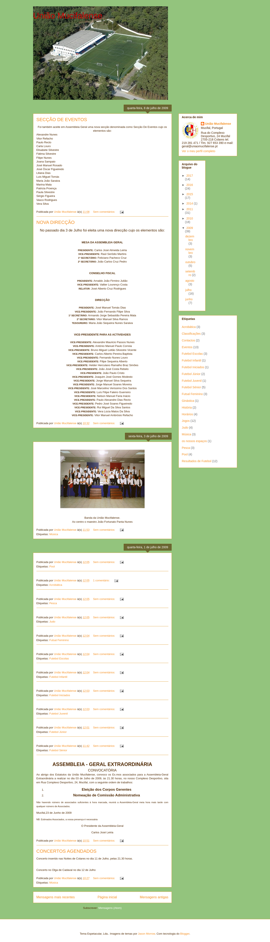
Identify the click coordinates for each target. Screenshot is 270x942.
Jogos (186, 420)
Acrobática (55, 584)
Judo (52, 621)
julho (188, 290)
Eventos (187, 347)
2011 (189, 209)
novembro (189, 251)
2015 (189, 194)
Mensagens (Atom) (110, 908)
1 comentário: (101, 580)
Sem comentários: (104, 211)
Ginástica (188, 400)
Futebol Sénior (58, 750)
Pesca (53, 603)
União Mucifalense (67, 15)
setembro (190, 273)
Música (53, 534)
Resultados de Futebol (196, 461)
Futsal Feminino (59, 640)
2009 (189, 228)
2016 (189, 185)
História (187, 407)
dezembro (189, 238)
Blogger (184, 933)
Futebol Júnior (58, 732)
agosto (189, 280)
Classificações (191, 333)
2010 (189, 218)
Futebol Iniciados (59, 695)
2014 (190, 203)
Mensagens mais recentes (55, 897)
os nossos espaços (194, 441)
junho (188, 299)
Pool (52, 566)
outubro (190, 262)
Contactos (188, 340)
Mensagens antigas (154, 897)
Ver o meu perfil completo (198, 151)
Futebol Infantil (58, 676)
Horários (187, 414)
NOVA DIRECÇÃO (55, 222)
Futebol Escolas (59, 658)
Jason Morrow (146, 933)
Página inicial (107, 897)
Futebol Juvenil (58, 713)
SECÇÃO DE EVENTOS (61, 119)
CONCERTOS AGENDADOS (66, 851)
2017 (189, 175)
